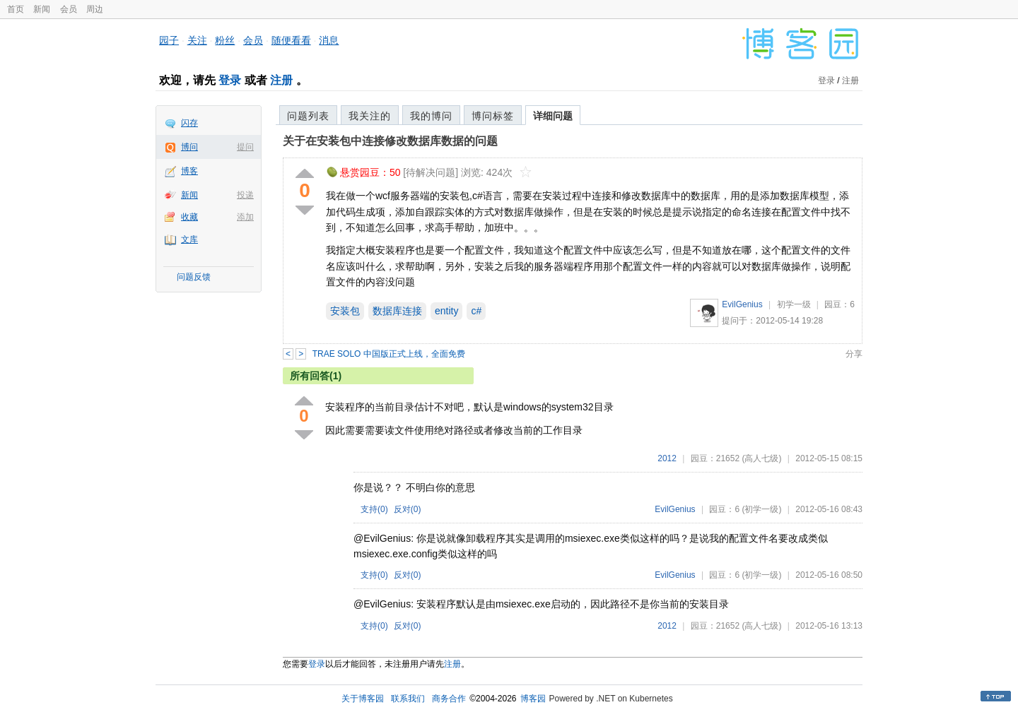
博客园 (533, 699)
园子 (169, 40)
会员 (68, 9)
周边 (94, 9)
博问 (189, 147)
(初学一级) (761, 509)
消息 (329, 40)
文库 (189, 239)
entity (446, 310)
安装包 (345, 310)
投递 (245, 195)
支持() (374, 509)
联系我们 (408, 699)
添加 (245, 217)
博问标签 (493, 115)
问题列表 (308, 115)
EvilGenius (742, 304)
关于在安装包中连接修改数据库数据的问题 (390, 141)
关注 (197, 40)
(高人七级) (761, 458)
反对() (407, 509)
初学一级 (794, 304)
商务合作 (449, 699)
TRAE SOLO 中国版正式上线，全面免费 (388, 354)
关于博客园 (362, 699)
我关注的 (370, 115)
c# (476, 310)
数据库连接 (397, 310)
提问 (245, 147)
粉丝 (225, 40)
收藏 (189, 217)
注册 (281, 80)
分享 (854, 354)
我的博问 (431, 115)
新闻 (41, 9)
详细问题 (553, 115)
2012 (667, 458)
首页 (15, 9)
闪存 (189, 123)
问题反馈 (194, 277)
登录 (229, 80)
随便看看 (291, 40)
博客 (189, 171)
